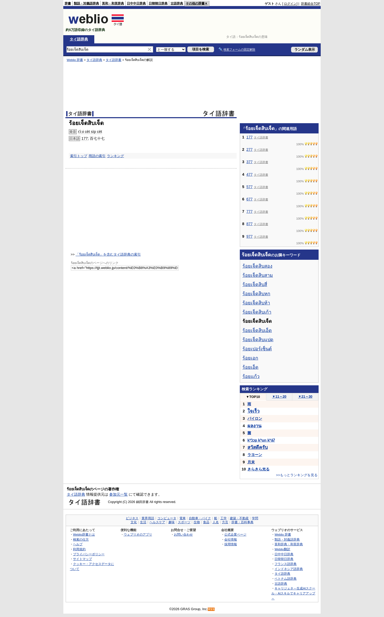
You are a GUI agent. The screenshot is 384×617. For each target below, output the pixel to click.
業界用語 (148, 518)
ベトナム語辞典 (285, 578)
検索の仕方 (81, 539)
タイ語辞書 (113, 59)
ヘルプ (77, 544)
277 (249, 149)
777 (249, 211)
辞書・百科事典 (242, 522)
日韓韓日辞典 (158, 3)
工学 (223, 518)
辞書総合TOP (310, 4)
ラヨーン (254, 455)
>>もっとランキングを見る (297, 475)
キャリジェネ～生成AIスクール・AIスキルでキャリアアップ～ (293, 593)
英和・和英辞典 (113, 3)
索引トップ (78, 156)
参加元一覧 (118, 494)
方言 (225, 522)
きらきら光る (258, 469)
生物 (197, 522)
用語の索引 (97, 156)
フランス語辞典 (285, 564)
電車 (182, 518)
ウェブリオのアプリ (138, 534)
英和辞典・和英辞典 (288, 544)
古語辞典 (176, 3)
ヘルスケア (157, 522)
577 (249, 187)
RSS (211, 609)
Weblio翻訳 (282, 549)
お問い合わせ (183, 534)
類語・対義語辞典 (86, 3)
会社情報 (230, 539)
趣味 (171, 522)
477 (249, 174)
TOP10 (253, 397)
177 (84, 138)
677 (249, 199)
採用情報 (230, 544)
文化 (134, 522)
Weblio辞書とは (84, 534)
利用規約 (79, 549)
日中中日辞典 (136, 3)
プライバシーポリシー (89, 554)
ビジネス (132, 518)
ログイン (290, 4)
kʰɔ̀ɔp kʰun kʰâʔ (261, 440)
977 (249, 236)
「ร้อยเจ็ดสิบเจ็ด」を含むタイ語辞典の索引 (108, 254)
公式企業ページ (235, 534)
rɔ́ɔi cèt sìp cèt (90, 131)
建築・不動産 (239, 518)
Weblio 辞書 (75, 59)
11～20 (279, 396)
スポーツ (184, 522)
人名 (215, 522)
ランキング (115, 156)
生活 (143, 522)
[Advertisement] (224, 22)
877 (249, 224)
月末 (251, 462)
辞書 (68, 3)
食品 (206, 522)
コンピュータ (166, 518)
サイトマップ (82, 559)
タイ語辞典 (79, 39)
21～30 (305, 396)
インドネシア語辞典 (288, 569)
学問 (255, 518)
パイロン (254, 418)
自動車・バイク (200, 518)
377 (249, 162)
